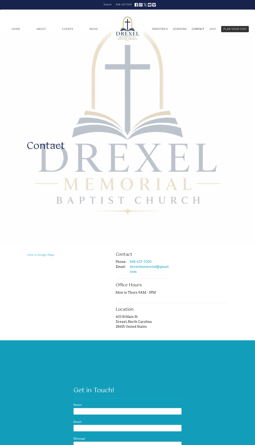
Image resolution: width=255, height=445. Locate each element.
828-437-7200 (124, 5)
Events (67, 29)
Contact (198, 29)
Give (212, 29)
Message (79, 438)
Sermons (180, 29)
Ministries (160, 29)
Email (77, 421)
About (41, 29)
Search (107, 5)
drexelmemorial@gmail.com (149, 269)
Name (77, 404)
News (93, 29)
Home (16, 29)
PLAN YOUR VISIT (235, 29)
